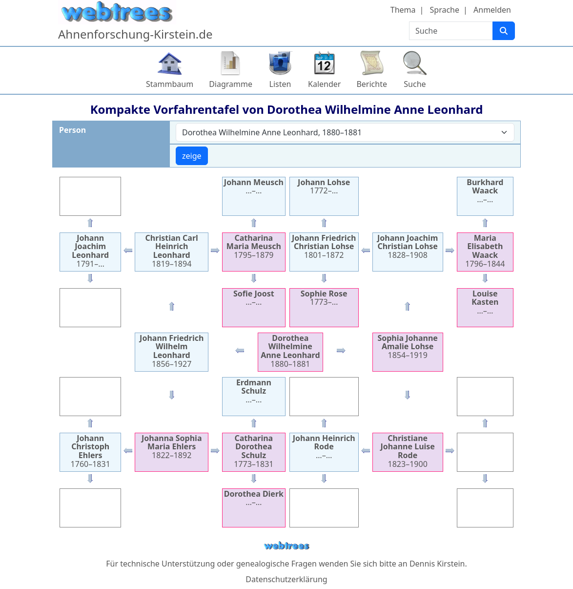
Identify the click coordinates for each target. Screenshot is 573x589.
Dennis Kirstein (437, 563)
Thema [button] (403, 9)
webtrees (286, 546)
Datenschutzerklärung (286, 579)
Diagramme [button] (230, 84)
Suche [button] (415, 84)
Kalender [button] (324, 84)
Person (72, 130)
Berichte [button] (371, 84)
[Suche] (503, 30)
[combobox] (345, 132)
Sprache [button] (444, 9)
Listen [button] (280, 84)
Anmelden (492, 9)
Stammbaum (169, 84)
